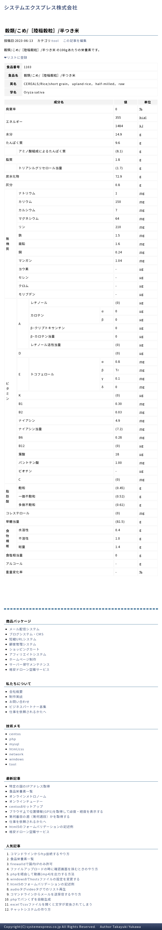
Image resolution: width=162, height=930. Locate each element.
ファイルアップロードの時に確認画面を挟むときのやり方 (54, 869)
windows (16, 759)
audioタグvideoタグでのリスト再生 (38, 889)
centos (15, 734)
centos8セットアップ (26, 806)
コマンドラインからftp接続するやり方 (40, 854)
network (16, 754)
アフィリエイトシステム (27, 654)
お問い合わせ (19, 701)
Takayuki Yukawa (126, 926)
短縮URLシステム (22, 639)
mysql (14, 744)
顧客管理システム (22, 644)
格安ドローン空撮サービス (29, 669)
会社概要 (16, 691)
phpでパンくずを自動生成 (30, 899)
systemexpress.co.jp (44, 926)
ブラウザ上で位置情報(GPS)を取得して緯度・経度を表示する (56, 811)
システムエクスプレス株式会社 (40, 7)
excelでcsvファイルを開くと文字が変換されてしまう (51, 904)
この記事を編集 (75, 40)
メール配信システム (24, 629)
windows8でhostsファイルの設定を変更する (45, 879)
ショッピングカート (24, 649)
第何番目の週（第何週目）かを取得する (39, 816)
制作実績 (16, 696)
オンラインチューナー (26, 801)
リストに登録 (15, 57)
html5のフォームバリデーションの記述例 (41, 826)
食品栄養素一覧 (21, 791)
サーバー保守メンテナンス (29, 664)
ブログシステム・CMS (26, 634)
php (12, 739)
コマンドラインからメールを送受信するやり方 (45, 894)
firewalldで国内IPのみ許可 (31, 864)
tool (55, 40)
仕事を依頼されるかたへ (27, 711)
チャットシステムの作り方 (30, 909)
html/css (16, 749)
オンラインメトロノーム (27, 796)
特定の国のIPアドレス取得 (29, 786)
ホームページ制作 (22, 659)
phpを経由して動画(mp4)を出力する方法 (42, 874)
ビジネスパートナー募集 (27, 706)
